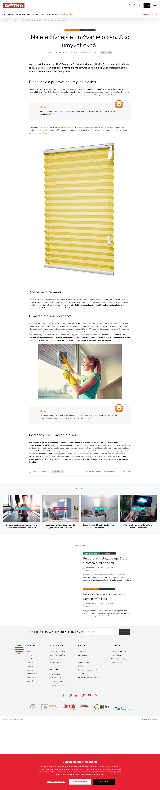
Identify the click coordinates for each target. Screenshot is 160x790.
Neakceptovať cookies (80, 782)
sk (146, 5)
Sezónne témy (67, 14)
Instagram (134, 5)
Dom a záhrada (23, 14)
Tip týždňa (8, 14)
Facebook (129, 5)
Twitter (129, 539)
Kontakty (81, 741)
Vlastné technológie (57, 722)
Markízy (30, 730)
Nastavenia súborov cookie (88, 745)
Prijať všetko (104, 782)
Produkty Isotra (149, 14)
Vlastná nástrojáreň (57, 719)
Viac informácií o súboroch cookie (90, 769)
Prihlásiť (126, 699)
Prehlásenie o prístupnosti (87, 737)
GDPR (80, 734)
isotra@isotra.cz (117, 722)
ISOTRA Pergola (56, 753)
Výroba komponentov (58, 726)
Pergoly (30, 726)
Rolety (29, 722)
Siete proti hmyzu (33, 745)
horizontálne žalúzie (65, 195)
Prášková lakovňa (56, 730)
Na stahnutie (82, 722)
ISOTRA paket (55, 745)
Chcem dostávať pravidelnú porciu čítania (57, 699)
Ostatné (30, 748)
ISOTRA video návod (58, 749)
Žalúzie (29, 719)
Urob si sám (38, 14)
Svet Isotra (52, 14)
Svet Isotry (82, 719)
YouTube (139, 5)
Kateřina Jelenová (58, 52)
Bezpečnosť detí (84, 730)
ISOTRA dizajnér (56, 742)
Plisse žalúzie (42, 197)
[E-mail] (101, 699)
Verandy (30, 734)
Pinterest (124, 539)
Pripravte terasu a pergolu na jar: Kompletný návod (106, 664)
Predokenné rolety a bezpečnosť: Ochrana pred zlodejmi (106, 628)
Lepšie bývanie (106, 52)
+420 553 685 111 (118, 719)
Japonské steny (32, 741)
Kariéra (80, 726)
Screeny (30, 737)
